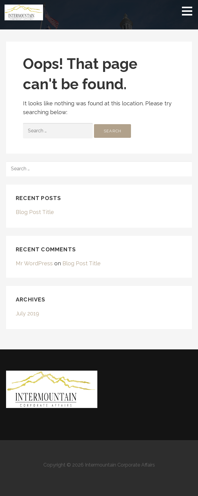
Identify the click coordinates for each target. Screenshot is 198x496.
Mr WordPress (34, 263)
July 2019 (27, 313)
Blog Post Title (35, 212)
